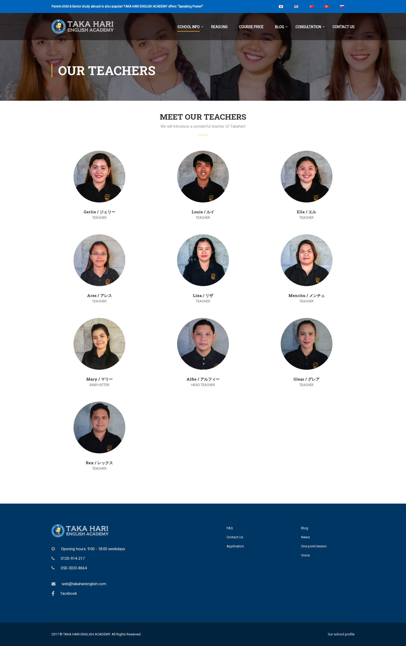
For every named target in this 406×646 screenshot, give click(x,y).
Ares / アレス (99, 295)
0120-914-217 (73, 558)
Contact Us (343, 27)
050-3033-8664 (74, 568)
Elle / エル (306, 211)
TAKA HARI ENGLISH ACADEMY (86, 634)
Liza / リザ (203, 295)
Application (235, 546)
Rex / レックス (99, 462)
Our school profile (341, 634)
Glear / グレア (306, 379)
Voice (305, 555)
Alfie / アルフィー (203, 379)
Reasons (219, 27)
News (305, 537)
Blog (279, 27)
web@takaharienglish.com (84, 584)
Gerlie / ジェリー (99, 211)
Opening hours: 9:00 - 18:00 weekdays (93, 549)
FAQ (230, 528)
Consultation (308, 27)
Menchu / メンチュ (306, 295)
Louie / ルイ (203, 211)
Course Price (251, 27)
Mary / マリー (99, 379)
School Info (188, 27)
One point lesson (314, 546)
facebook (69, 593)
